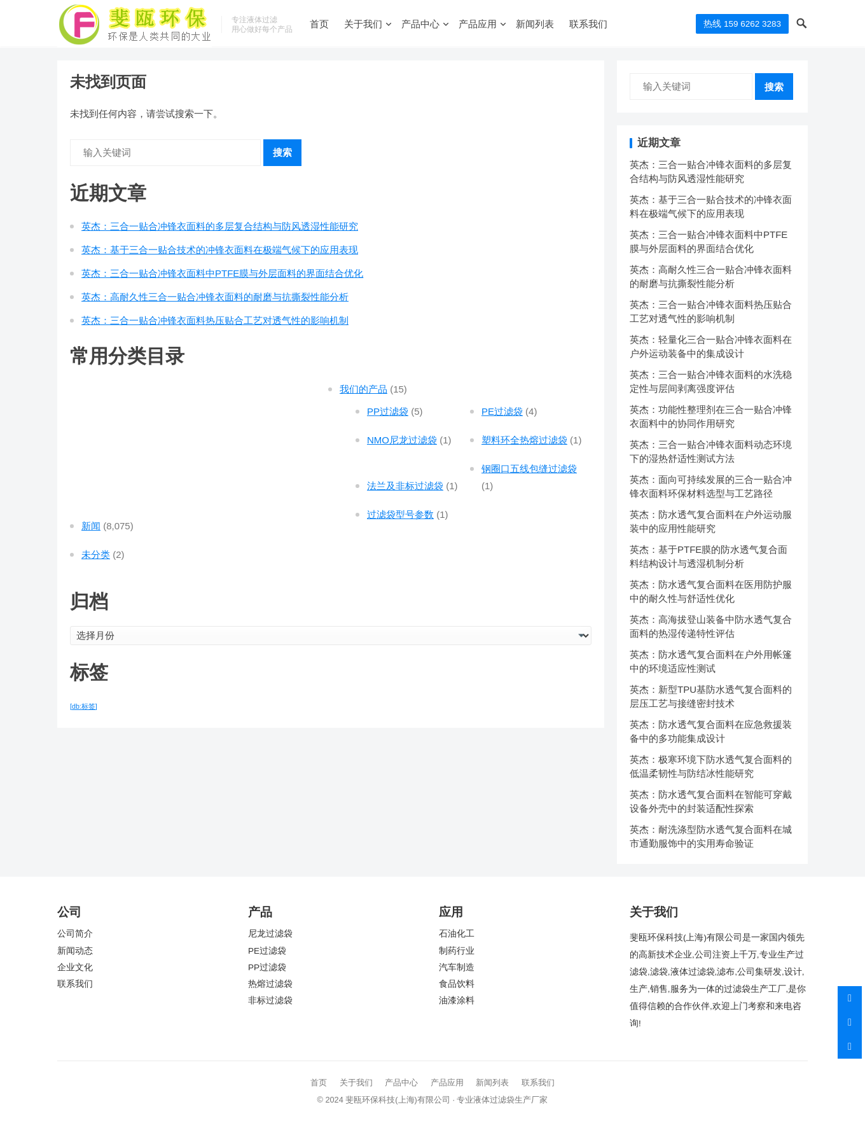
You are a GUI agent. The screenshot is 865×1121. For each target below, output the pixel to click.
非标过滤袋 (270, 1000)
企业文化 (75, 967)
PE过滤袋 (502, 411)
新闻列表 (535, 23)
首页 (319, 23)
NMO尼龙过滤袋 (402, 440)
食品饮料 (456, 984)
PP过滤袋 (387, 411)
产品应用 (478, 23)
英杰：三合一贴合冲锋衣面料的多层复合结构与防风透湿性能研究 (219, 226)
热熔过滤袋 (270, 984)
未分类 (95, 554)
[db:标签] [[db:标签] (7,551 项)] (83, 706)
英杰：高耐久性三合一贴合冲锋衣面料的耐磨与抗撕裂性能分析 (215, 296)
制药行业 (456, 951)
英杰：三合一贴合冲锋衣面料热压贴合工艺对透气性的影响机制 (215, 320)
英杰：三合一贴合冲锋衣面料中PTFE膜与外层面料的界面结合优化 (222, 273)
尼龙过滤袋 (270, 933)
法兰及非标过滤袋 (405, 485)
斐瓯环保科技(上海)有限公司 (397, 1099)
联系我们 (588, 23)
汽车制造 (456, 967)
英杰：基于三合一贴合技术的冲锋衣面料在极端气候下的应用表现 (219, 249)
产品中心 (420, 23)
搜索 (282, 152)
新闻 (90, 525)
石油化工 (456, 933)
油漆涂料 (456, 1000)
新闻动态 (75, 951)
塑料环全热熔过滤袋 (524, 440)
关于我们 (363, 23)
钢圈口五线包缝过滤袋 (529, 468)
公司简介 (75, 933)
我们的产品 (363, 389)
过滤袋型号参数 (400, 514)
